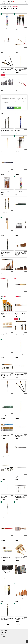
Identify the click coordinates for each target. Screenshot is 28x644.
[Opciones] (27, 641)
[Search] (26, 3)
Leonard (9, 6)
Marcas (6, 6)
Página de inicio (3, 6)
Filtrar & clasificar (5, 11)
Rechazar (10, 107)
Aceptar (18, 107)
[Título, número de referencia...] (13, 3)
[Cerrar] (26, 96)
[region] (14, 102)
